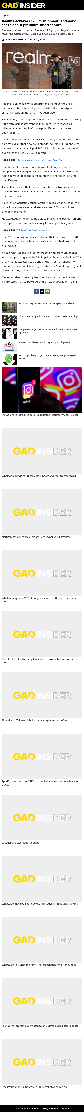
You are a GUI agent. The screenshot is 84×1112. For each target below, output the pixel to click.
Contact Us (65, 1108)
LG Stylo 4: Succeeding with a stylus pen (32, 230)
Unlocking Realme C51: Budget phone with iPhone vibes (39, 160)
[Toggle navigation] (78, 5)
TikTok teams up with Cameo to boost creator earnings (49, 316)
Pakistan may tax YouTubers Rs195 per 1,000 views (46, 303)
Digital (5, 15)
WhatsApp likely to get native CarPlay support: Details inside (48, 357)
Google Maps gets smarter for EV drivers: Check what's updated (49, 331)
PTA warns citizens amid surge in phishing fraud (45, 342)
